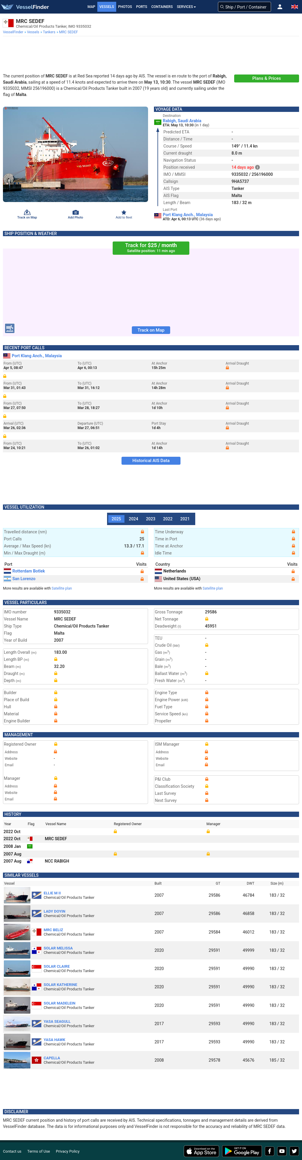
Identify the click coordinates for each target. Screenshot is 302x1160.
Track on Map (150, 330)
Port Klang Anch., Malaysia (188, 214)
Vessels (106, 7)
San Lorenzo (19, 578)
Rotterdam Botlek (24, 571)
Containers (162, 7)
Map (91, 7)
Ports (141, 7)
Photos (125, 7)
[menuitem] (13, 32)
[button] (280, 7)
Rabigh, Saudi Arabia (182, 120)
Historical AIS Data (151, 460)
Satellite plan (62, 588)
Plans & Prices (266, 78)
